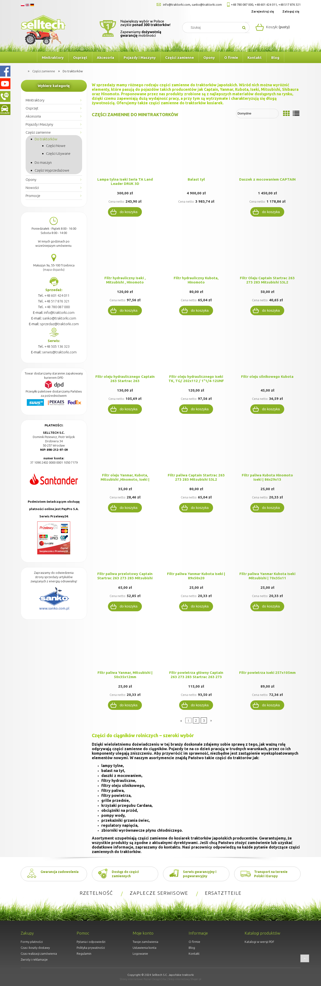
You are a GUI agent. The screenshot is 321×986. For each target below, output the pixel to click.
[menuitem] (29, 57)
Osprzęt (32, 108)
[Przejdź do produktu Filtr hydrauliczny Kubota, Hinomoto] (196, 251)
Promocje (33, 196)
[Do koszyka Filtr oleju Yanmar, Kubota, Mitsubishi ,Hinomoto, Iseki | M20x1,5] (125, 507)
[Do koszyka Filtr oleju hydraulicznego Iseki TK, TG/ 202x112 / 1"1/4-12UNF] (196, 409)
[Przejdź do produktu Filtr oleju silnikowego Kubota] (267, 349)
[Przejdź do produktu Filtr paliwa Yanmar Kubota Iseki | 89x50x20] (196, 547)
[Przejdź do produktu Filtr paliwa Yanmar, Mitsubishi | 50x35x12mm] (125, 645)
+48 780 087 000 (242, 4)
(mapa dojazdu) (54, 269)
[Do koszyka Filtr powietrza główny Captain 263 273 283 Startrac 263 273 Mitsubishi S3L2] (196, 705)
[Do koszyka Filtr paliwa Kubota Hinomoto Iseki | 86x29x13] (267, 507)
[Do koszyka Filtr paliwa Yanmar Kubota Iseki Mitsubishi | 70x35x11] (267, 606)
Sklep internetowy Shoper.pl (184, 979)
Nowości (32, 188)
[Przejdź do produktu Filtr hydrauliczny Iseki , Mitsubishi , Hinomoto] (125, 251)
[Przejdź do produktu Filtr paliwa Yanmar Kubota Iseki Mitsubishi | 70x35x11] (267, 547)
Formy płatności (32, 941)
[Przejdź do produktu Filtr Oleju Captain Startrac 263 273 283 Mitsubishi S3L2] (267, 251)
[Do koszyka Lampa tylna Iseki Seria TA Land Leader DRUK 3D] (125, 212)
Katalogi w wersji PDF (259, 941)
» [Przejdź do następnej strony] (211, 720)
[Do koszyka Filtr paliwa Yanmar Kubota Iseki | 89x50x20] (196, 606)
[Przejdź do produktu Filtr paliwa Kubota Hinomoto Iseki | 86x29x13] (267, 448)
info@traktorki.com (176, 4)
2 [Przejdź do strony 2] (196, 720)
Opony (31, 180)
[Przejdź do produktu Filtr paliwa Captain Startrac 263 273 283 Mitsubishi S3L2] (196, 448)
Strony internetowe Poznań (136, 979)
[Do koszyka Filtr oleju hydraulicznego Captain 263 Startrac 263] (125, 409)
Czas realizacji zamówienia (39, 953)
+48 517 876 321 (289, 4)
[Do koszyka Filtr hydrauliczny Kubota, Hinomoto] (196, 310)
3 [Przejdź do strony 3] (204, 720)
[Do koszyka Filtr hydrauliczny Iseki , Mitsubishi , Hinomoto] (125, 310)
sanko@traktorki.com (207, 4)
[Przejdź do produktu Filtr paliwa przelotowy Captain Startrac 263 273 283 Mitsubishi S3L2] (125, 547)
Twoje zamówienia (145, 941)
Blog (192, 947)
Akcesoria (33, 116)
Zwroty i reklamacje (34, 959)
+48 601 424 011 (266, 4)
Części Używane (58, 153)
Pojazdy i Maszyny (39, 124)
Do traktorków (46, 139)
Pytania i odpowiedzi (91, 941)
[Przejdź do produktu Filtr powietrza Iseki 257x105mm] (267, 645)
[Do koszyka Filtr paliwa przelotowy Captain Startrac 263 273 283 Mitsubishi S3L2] (125, 606)
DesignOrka (159, 979)
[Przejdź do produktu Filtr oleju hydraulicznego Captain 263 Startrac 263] (125, 349)
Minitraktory (35, 100)
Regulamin (84, 953)
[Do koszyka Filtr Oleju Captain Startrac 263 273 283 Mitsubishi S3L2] (267, 310)
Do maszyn (43, 162)
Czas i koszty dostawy (35, 947)
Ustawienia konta (144, 947)
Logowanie (140, 953)
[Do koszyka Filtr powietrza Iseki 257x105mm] (267, 705)
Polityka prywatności (91, 947)
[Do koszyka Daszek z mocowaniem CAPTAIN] (267, 212)
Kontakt (194, 953)
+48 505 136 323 (57, 346)
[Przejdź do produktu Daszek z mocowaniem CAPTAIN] (267, 152)
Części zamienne (38, 132)
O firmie (194, 941)
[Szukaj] (244, 27)
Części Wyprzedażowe (52, 170)
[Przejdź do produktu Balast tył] (196, 152)
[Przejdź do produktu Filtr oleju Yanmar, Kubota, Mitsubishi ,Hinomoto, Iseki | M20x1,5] (125, 448)
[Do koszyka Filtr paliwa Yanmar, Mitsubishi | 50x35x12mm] (125, 705)
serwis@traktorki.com (59, 352)
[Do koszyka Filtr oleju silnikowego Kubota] (267, 409)
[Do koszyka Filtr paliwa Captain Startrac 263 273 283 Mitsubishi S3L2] (196, 507)
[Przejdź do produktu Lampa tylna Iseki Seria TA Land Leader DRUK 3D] (125, 152)
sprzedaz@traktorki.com (59, 324)
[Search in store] (213, 27)
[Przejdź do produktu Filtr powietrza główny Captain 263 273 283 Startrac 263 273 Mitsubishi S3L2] (196, 645)
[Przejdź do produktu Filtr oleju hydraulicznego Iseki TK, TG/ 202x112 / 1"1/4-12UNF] (196, 349)
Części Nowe (55, 146)
